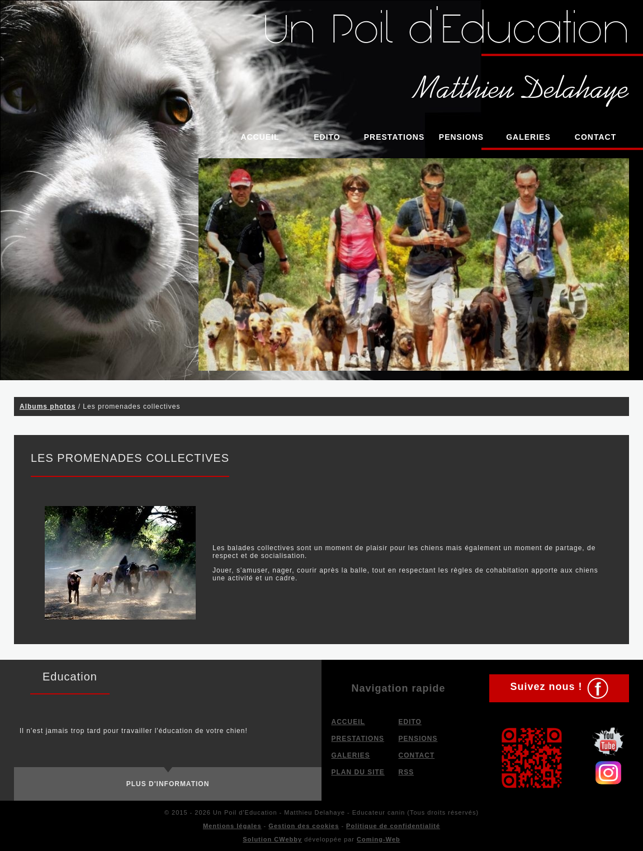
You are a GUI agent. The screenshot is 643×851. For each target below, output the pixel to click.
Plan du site (358, 772)
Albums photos (47, 406)
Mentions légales (232, 825)
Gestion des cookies (303, 825)
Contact (595, 137)
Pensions (461, 137)
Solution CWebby (272, 839)
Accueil (259, 137)
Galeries (528, 137)
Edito (327, 137)
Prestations (394, 137)
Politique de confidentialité (393, 825)
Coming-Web (378, 839)
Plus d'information (168, 784)
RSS (406, 772)
